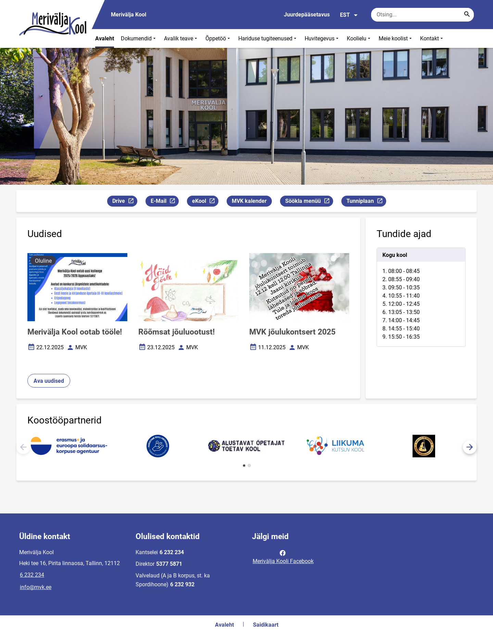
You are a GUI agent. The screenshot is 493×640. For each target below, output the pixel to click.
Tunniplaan (366, 202)
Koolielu (359, 38)
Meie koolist (396, 38)
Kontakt (432, 38)
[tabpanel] (421, 297)
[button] (470, 447)
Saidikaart (265, 625)
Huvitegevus (322, 38)
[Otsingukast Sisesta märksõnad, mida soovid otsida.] (422, 15)
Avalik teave (181, 38)
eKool (205, 202)
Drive (124, 202)
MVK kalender (249, 201)
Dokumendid (139, 38)
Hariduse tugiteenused (268, 38)
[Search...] (467, 15)
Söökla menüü (309, 202)
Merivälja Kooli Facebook (283, 556)
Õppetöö (218, 38)
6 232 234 (32, 575)
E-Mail (164, 202)
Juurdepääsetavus (307, 14)
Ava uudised (49, 381)
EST (349, 15)
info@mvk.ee (35, 587)
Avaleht (104, 38)
